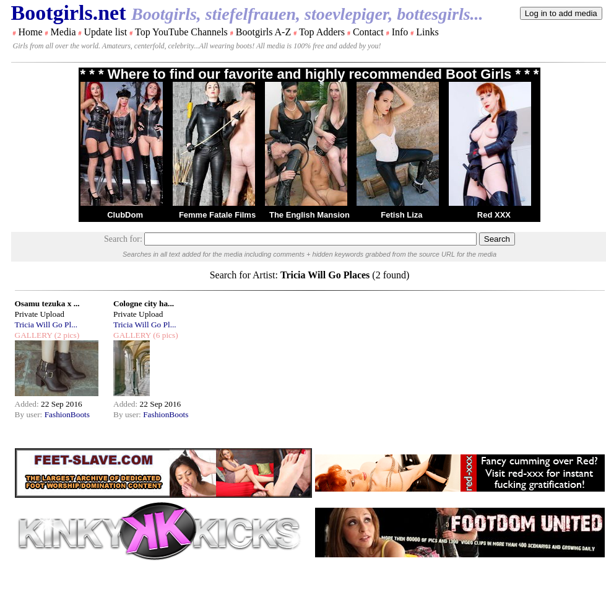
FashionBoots (67, 414)
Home (31, 32)
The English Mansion (309, 214)
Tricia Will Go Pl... (46, 324)
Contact (368, 32)
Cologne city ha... (143, 303)
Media (63, 32)
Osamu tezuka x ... (47, 303)
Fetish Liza (401, 214)
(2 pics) (65, 335)
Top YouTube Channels (181, 32)
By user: (30, 414)
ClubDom (125, 214)
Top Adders (322, 32)
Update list (105, 32)
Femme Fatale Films (217, 214)
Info (400, 32)
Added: (28, 404)
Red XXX (494, 214)
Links (427, 32)
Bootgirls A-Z (263, 32)
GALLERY (34, 335)
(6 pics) (164, 335)
